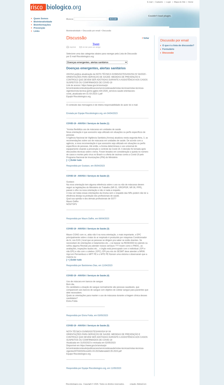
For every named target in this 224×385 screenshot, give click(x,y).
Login (168, 2)
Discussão (106, 31)
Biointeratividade (43, 21)
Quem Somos (41, 18)
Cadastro (159, 2)
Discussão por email (91, 31)
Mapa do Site (180, 2)
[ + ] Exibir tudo (74, 160)
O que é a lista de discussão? (178, 45)
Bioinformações (42, 24)
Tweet (96, 43)
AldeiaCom (141, 384)
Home (190, 2)
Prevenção (39, 28)
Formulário (168, 49)
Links (37, 31)
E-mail (150, 2)
